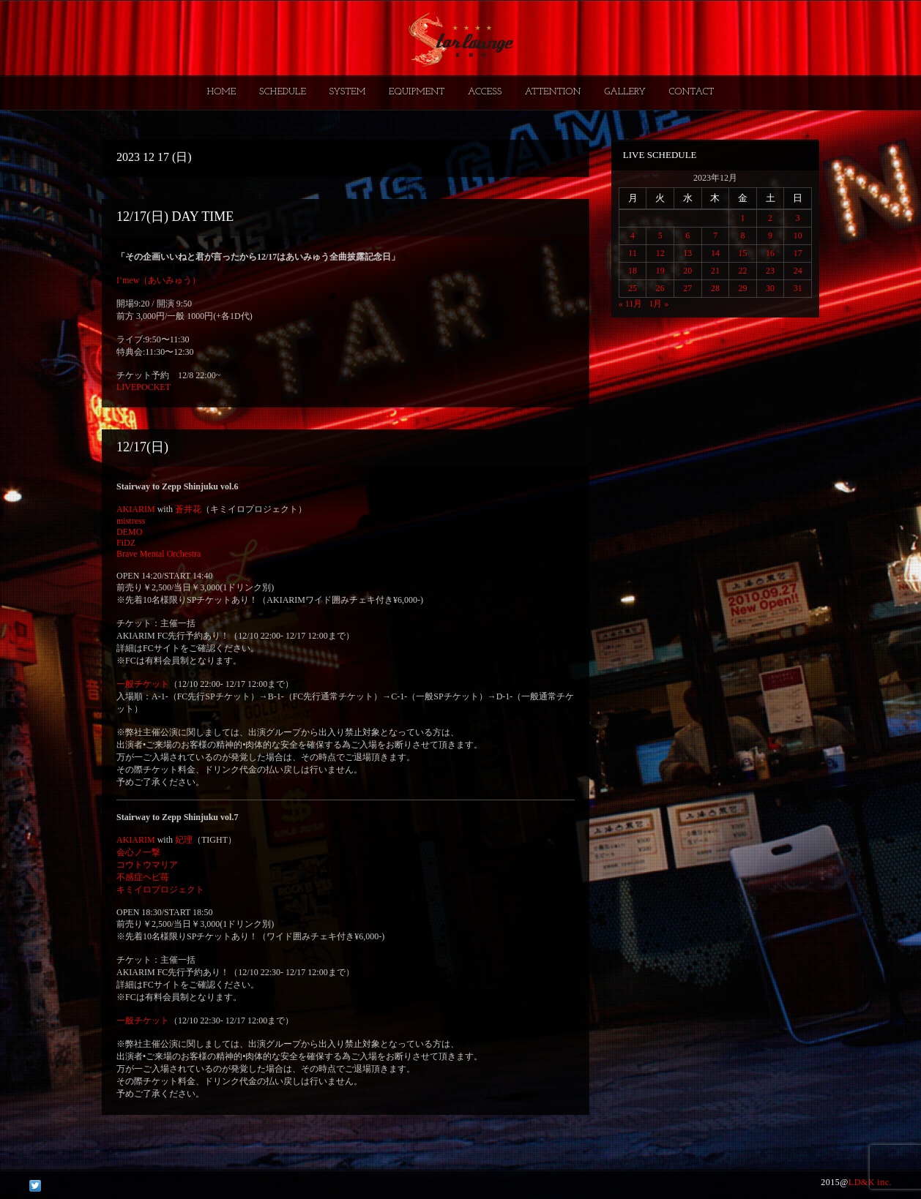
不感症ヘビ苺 (142, 877)
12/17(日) (142, 447)
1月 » (658, 303)
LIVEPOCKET (143, 387)
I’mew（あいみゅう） (158, 280)
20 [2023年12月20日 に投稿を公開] (687, 271)
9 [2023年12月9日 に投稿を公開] (770, 235)
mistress (130, 521)
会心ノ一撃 (138, 852)
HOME (221, 92)
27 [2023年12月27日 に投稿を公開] (687, 288)
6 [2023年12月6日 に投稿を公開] (687, 235)
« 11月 (631, 303)
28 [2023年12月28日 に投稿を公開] (715, 288)
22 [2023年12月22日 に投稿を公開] (742, 271)
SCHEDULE (282, 92)
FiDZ (125, 543)
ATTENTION (553, 92)
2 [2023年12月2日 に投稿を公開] (770, 218)
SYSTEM (347, 92)
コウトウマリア (147, 865)
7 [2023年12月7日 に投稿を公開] (715, 235)
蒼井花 (188, 509)
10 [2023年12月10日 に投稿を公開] (798, 235)
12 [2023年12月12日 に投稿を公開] (660, 253)
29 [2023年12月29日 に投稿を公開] (742, 288)
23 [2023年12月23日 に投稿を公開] (770, 271)
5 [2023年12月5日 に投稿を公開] (660, 235)
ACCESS (484, 92)
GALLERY (625, 92)
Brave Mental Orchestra (158, 554)
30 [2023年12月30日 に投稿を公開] (770, 288)
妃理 (184, 840)
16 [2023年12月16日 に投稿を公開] (770, 253)
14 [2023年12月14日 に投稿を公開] (715, 253)
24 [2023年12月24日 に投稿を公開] (798, 271)
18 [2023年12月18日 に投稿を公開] (632, 271)
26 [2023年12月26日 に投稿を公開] (660, 288)
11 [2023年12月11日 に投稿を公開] (632, 253)
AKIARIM (135, 509)
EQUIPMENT (416, 92)
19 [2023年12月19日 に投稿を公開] (660, 271)
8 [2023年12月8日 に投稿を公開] (742, 235)
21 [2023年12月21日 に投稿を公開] (715, 271)
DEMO (129, 532)
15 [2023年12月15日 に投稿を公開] (742, 253)
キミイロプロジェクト (160, 889)
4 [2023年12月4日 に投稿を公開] (632, 235)
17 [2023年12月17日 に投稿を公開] (798, 253)
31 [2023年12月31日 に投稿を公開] (798, 288)
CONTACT (691, 92)
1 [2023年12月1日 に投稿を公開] (742, 218)
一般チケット (142, 684)
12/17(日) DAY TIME (175, 216)
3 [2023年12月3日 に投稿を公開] (798, 218)
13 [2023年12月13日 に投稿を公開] (687, 253)
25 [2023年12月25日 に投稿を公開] (632, 288)
